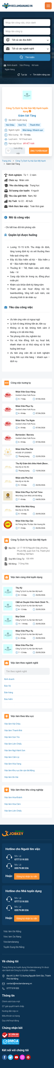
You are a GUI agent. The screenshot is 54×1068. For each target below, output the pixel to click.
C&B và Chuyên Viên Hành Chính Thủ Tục (32, 602)
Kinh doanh (10, 65)
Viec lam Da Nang (12, 936)
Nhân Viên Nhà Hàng (25, 506)
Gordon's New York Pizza (25, 395)
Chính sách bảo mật (11, 1001)
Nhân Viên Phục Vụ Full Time (29, 492)
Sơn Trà (22, 125)
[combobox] (27, 40)
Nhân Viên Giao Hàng (25, 392)
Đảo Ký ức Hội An (22, 467)
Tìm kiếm (27, 57)
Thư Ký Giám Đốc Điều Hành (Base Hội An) (32, 463)
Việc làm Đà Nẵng (12, 931)
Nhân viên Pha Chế (24, 478)
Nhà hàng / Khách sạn (33, 130)
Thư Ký (19, 588)
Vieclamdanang (11, 941)
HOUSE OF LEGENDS (24, 453)
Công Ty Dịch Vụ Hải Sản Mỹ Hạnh (30, 161)
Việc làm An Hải (11, 777)
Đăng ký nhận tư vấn (27, 876)
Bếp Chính (20, 616)
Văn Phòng (25, 65)
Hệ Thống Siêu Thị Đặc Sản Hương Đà (30, 524)
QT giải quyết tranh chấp (13, 1006)
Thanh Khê (35, 125)
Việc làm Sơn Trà (11, 737)
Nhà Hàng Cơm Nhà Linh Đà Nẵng (29, 496)
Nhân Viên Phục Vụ (24, 406)
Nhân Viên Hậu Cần (24, 521)
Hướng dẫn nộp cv (10, 1011)
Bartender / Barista (25, 435)
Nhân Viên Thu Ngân (25, 420)
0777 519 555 (13, 988)
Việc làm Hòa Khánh (13, 797)
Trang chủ (6, 161)
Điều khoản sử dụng (11, 1016)
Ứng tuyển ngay (38, 151)
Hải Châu (10, 125)
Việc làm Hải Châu (12, 724)
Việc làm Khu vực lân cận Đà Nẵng (19, 770)
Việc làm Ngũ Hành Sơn (14, 750)
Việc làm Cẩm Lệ (11, 757)
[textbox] (27, 40)
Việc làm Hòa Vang (12, 764)
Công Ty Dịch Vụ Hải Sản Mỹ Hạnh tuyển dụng (27, 110)
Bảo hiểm (8, 699)
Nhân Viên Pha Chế (24, 449)
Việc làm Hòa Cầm (12, 804)
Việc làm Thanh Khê (13, 730)
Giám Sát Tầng (27, 115)
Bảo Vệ (7, 686)
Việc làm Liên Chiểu (13, 744)
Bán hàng (8, 692)
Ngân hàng (10, 69)
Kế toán (35, 65)
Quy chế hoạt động (10, 1020)
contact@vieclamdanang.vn (19, 983)
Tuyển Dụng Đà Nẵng (13, 947)
